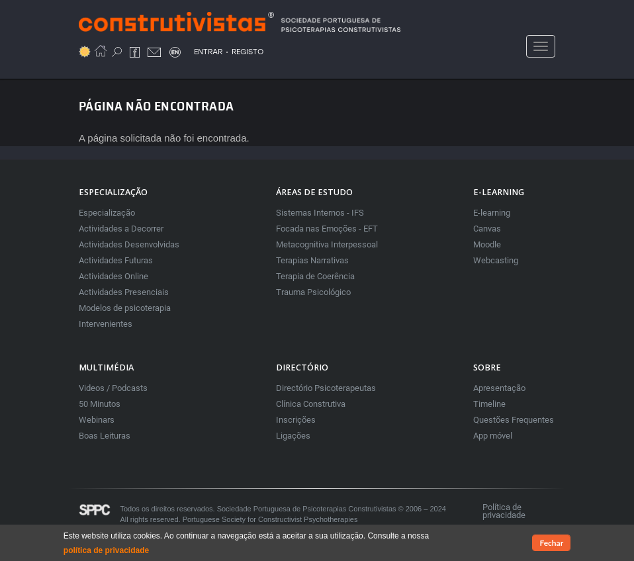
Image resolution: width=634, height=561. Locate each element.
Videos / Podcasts (113, 388)
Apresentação (499, 388)
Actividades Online (113, 276)
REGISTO (247, 51)
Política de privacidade (503, 511)
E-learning (491, 213)
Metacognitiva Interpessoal (327, 244)
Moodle (487, 244)
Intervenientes (105, 324)
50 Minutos (99, 404)
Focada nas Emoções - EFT (327, 229)
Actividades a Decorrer (121, 229)
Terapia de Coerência (315, 276)
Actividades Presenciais (124, 292)
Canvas (487, 229)
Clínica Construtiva (310, 404)
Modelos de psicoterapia (125, 308)
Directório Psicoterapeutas (326, 388)
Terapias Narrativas (312, 260)
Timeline (489, 404)
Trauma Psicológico (313, 292)
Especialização (107, 213)
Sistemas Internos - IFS (320, 213)
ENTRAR (208, 51)
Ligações (293, 436)
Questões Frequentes (513, 420)
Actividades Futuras (116, 260)
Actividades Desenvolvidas (129, 244)
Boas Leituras (104, 436)
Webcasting (495, 260)
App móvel (492, 436)
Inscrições (296, 420)
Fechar (551, 543)
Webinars (96, 420)
